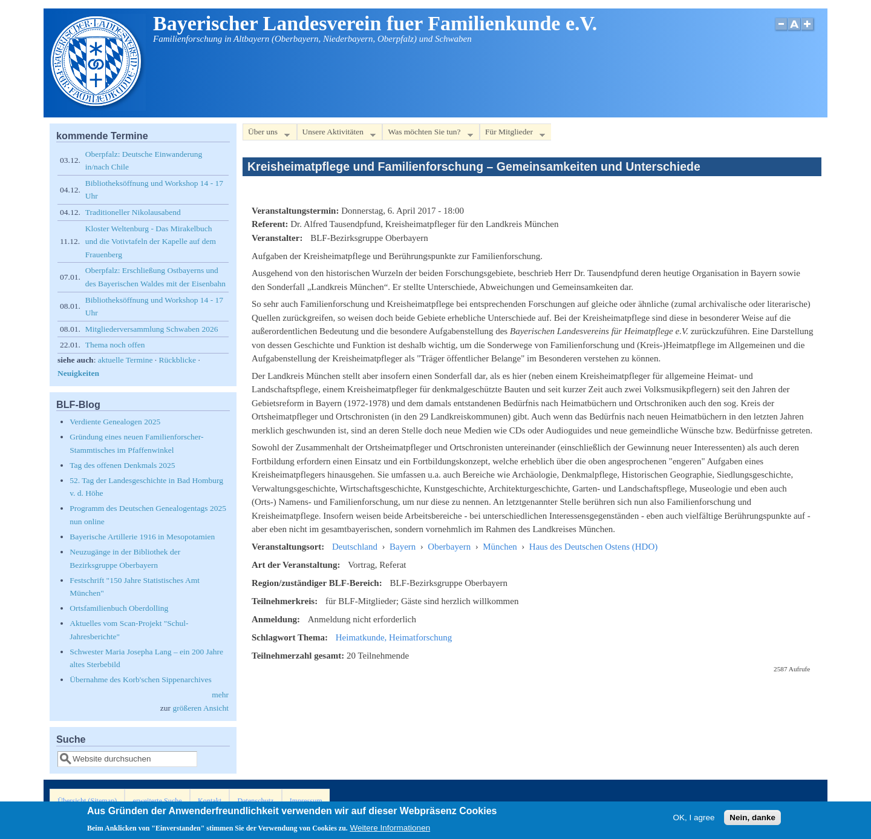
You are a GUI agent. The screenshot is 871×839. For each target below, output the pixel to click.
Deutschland (354, 546)
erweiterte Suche (157, 801)
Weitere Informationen (390, 829)
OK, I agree (693, 818)
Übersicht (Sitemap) (87, 801)
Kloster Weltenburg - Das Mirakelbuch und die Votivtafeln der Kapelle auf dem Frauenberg (150, 241)
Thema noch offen (115, 344)
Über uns (266, 134)
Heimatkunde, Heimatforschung (394, 637)
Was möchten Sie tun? (427, 134)
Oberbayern (449, 546)
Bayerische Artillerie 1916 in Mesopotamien (142, 536)
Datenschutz (255, 801)
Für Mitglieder (512, 134)
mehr (220, 694)
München (500, 546)
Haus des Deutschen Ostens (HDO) (593, 546)
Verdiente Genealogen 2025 (115, 421)
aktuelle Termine (125, 359)
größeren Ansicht (200, 707)
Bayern (403, 546)
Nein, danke (752, 818)
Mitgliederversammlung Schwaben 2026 (151, 329)
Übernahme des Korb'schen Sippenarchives (140, 679)
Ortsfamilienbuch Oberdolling (119, 608)
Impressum (306, 801)
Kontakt (209, 801)
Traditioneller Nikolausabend (133, 212)
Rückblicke (177, 359)
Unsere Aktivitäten (336, 134)
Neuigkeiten (78, 373)
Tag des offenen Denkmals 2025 (122, 465)
